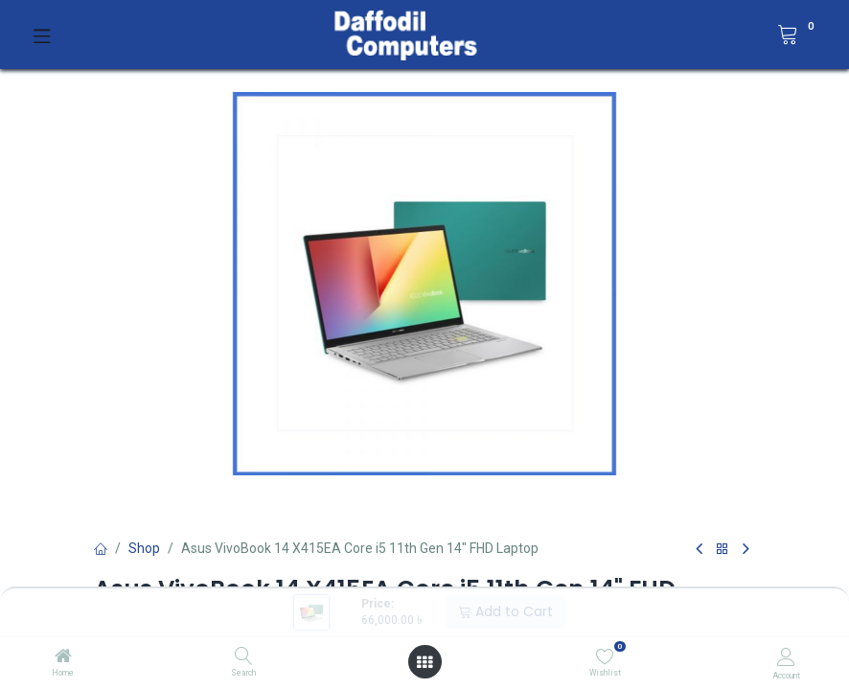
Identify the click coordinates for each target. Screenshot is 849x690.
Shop (144, 548)
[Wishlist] (605, 656)
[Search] (244, 657)
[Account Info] (786, 657)
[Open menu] (424, 662)
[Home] (63, 657)
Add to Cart (505, 611)
